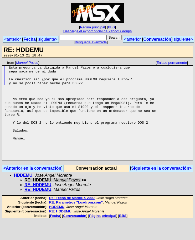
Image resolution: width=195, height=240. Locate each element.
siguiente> (47, 39)
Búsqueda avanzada (91, 42)
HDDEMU (23, 195)
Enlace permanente (172, 63)
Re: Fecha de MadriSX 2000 (72, 218)
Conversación (157, 39)
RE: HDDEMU (37, 204)
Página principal (92, 27)
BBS (111, 27)
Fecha (29, 39)
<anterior (12, 39)
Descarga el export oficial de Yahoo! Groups (97, 31)
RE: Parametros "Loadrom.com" (76, 222)
